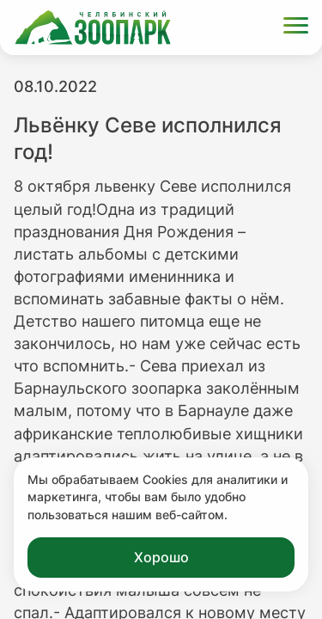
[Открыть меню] (295, 28)
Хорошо (161, 557)
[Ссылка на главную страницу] (93, 27)
